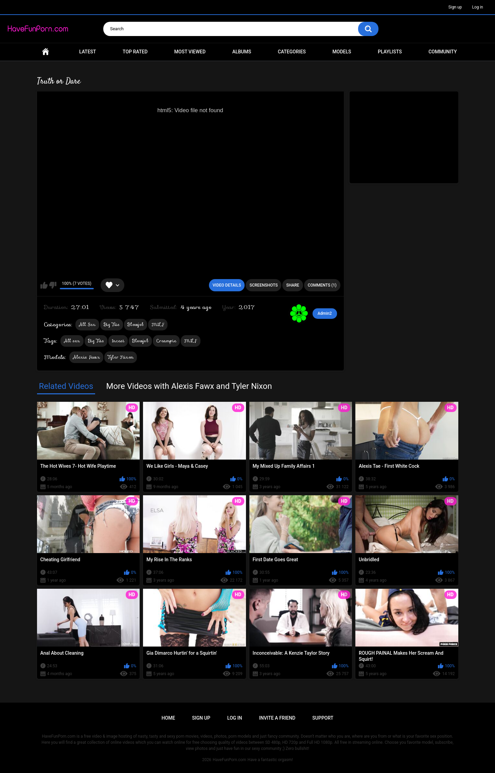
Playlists (390, 51)
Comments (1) (322, 285)
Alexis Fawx (86, 357)
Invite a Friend (277, 718)
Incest (118, 341)
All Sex (87, 324)
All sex (72, 341)
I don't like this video (52, 285)
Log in (477, 7)
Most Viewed (190, 51)
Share (292, 285)
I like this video (44, 285)
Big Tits (112, 324)
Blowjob (135, 324)
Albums (241, 51)
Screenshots (263, 285)
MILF (158, 324)
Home (45, 52)
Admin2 (325, 313)
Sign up (455, 7)
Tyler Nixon (121, 357)
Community (442, 51)
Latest (87, 51)
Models (342, 51)
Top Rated (135, 51)
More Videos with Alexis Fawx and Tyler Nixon (189, 386)
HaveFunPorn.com (229, 759)
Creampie (166, 341)
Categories (292, 51)
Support (322, 718)
